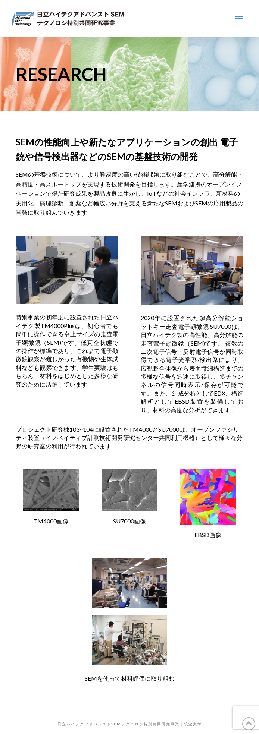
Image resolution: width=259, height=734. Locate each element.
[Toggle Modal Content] (239, 18)
